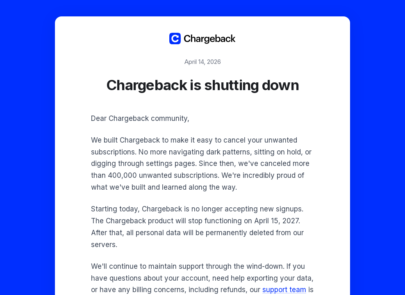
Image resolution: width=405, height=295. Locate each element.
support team (284, 290)
